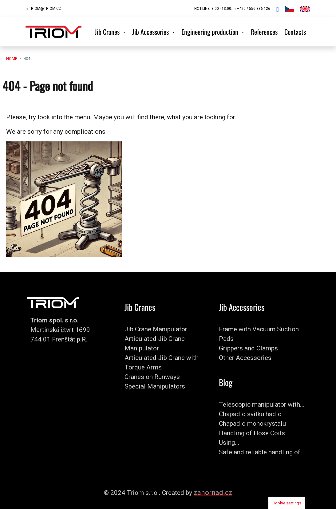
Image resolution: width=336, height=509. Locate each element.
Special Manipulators (155, 386)
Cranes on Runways (152, 377)
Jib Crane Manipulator (156, 329)
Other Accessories (245, 357)
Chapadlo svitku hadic (250, 414)
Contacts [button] (295, 32)
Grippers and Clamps (248, 348)
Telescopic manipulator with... (262, 404)
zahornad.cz (213, 492)
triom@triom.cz (44, 8)
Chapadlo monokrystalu (252, 423)
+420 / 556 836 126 (252, 8)
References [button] (264, 32)
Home (11, 58)
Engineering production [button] (210, 32)
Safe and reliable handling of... (262, 452)
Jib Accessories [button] (151, 32)
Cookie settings (286, 503)
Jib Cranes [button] (108, 32)
